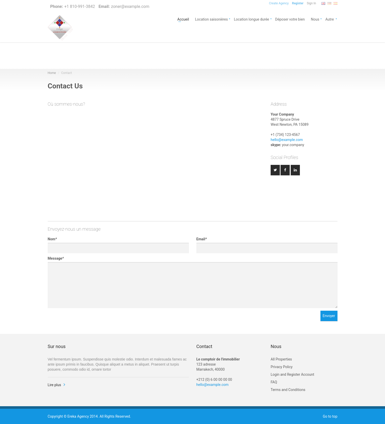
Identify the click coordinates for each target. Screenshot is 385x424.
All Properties (281, 359)
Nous (315, 19)
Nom (52, 239)
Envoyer (329, 316)
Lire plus (54, 385)
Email (201, 239)
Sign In (311, 3)
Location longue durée (251, 19)
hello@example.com (287, 140)
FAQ (274, 382)
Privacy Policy (281, 367)
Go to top (330, 416)
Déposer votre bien (290, 19)
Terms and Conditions (288, 390)
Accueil (183, 19)
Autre (331, 19)
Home (52, 73)
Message (56, 258)
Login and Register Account (292, 374)
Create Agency (279, 3)
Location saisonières (211, 19)
